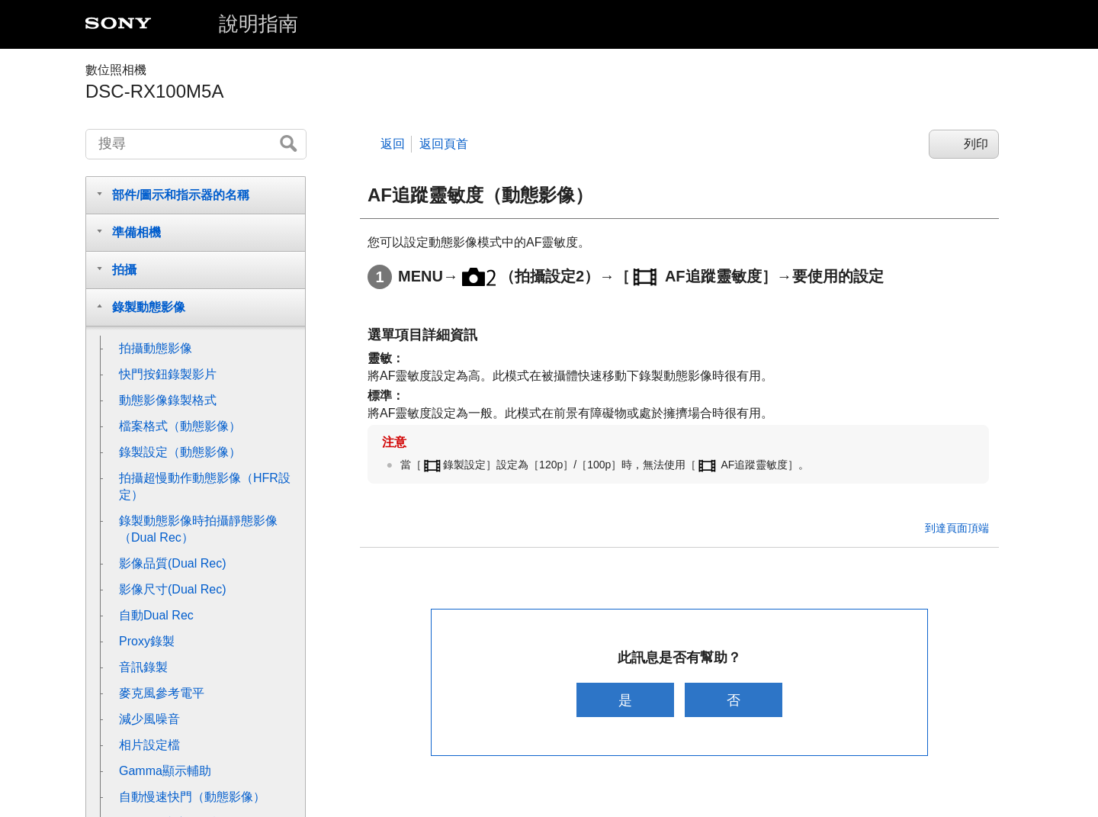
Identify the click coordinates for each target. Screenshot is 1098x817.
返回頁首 (443, 143)
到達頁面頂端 (957, 528)
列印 (976, 143)
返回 (392, 143)
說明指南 (258, 23)
